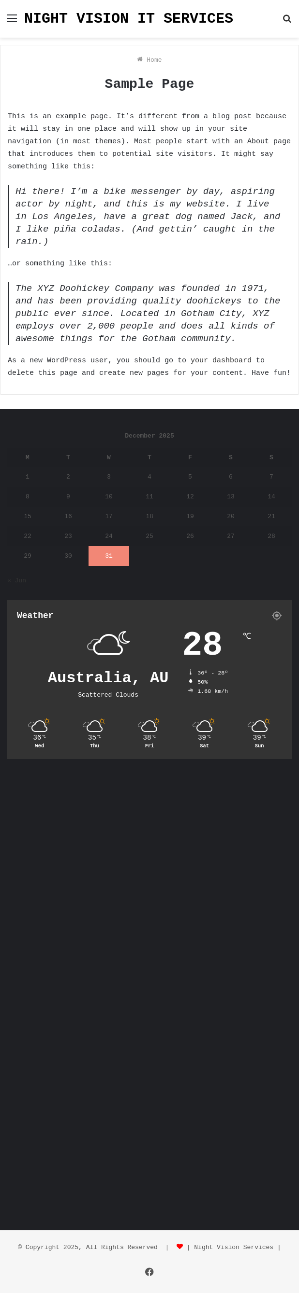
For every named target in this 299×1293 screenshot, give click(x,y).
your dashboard (221, 361)
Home (149, 60)
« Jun (16, 580)
